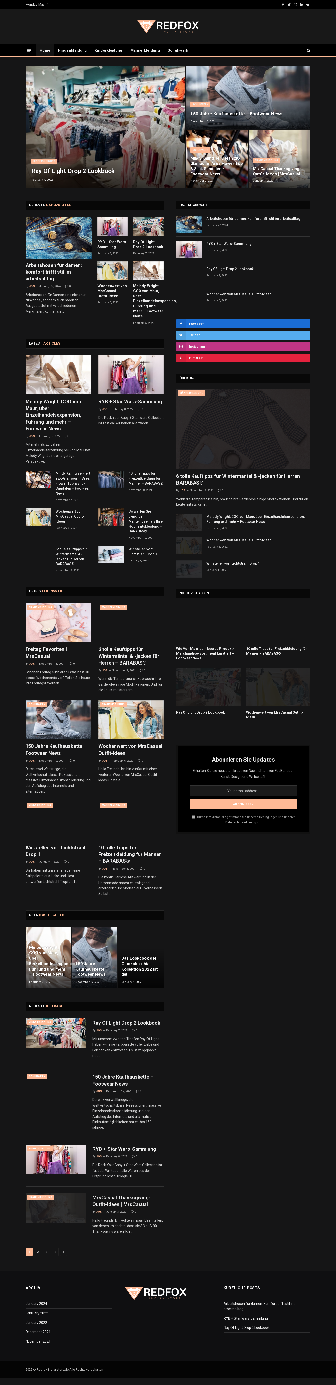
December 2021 (38, 1336)
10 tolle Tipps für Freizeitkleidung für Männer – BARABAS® (146, 478)
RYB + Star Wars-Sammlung (112, 244)
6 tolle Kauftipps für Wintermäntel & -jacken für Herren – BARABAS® (71, 556)
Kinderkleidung (108, 50)
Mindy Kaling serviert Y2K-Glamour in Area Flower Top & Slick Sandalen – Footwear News (216, 165)
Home (45, 50)
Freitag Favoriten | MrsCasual (46, 652)
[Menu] (29, 50)
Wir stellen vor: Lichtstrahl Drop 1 (143, 551)
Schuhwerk (178, 50)
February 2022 (37, 1318)
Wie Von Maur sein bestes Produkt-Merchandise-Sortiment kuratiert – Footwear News (205, 653)
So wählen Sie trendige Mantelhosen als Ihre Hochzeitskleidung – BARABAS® (146, 521)
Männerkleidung (145, 50)
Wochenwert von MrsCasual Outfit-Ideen (112, 291)
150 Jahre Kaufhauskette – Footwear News (236, 113)
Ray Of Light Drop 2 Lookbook (75, 171)
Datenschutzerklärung (240, 822)
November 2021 (38, 1346)
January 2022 (36, 1327)
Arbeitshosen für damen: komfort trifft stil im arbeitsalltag (54, 272)
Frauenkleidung (72, 50)
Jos (32, 286)
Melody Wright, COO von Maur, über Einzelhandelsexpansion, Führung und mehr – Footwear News (148, 301)
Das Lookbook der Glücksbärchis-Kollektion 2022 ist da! (139, 966)
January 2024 (36, 1308)
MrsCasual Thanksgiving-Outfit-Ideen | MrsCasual (278, 171)
